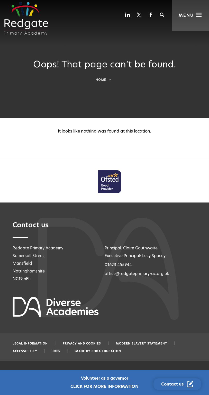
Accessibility (25, 351)
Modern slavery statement (141, 343)
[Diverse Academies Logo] (26, 18)
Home (101, 80)
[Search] (162, 15)
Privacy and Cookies (82, 343)
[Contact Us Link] (178, 384)
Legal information (30, 343)
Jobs (56, 351)
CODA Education (106, 351)
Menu (186, 15)
